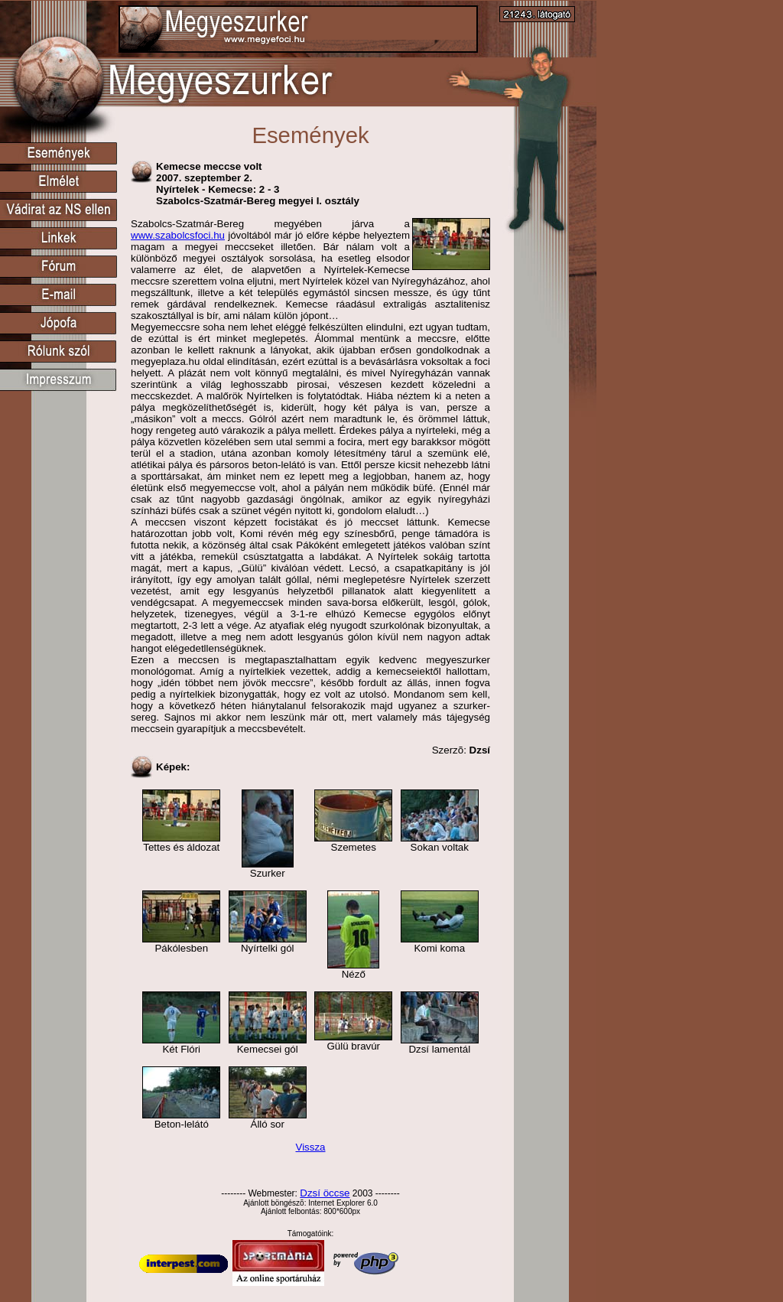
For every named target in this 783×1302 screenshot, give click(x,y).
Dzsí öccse (324, 1193)
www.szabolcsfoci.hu (178, 235)
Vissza (310, 1147)
